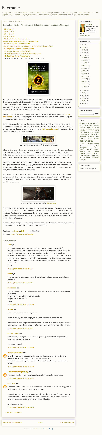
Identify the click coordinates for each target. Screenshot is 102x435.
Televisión (95, 153)
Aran (9, 245)
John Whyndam (85, 132)
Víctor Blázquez (85, 157)
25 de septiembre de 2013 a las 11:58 (20, 305)
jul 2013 (84, 71)
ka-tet (87, 134)
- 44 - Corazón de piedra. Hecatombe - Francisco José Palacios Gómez (28, 46)
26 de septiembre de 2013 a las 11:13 (20, 367)
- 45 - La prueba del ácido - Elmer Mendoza (18, 49)
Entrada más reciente (12, 423)
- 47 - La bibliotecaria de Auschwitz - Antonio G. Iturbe (22, 54)
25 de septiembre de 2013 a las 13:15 (20, 348)
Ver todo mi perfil (85, 35)
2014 (83, 52)
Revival (82, 149)
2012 (83, 90)
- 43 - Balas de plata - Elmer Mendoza (16, 44)
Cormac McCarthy (94, 125)
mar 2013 (85, 81)
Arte (87, 123)
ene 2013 (85, 87)
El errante (11, 7)
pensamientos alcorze (86, 142)
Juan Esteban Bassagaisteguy (17, 372)
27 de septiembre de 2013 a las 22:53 (20, 378)
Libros (13, 234)
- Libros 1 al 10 (8, 29)
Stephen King (85, 153)
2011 (83, 93)
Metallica (82, 139)
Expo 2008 (90, 127)
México (89, 139)
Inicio (40, 423)
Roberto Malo (85, 151)
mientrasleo (11, 288)
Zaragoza (95, 157)
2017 (83, 44)
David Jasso (83, 127)
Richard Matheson (92, 149)
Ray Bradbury (91, 146)
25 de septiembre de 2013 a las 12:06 (20, 328)
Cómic (86, 125)
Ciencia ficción (93, 123)
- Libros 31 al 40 (8, 37)
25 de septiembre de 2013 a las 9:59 (20, 283)
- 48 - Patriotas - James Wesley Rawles (16, 56)
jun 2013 (84, 73)
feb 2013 (84, 84)
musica (96, 139)
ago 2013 (85, 68)
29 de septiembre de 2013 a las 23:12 (20, 407)
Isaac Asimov (90, 130)
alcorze (10, 310)
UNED (97, 155)
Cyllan (9, 274)
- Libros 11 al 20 (8, 32)
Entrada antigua (67, 423)
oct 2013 (84, 63)
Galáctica (91, 129)
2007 (83, 103)
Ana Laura (11, 384)
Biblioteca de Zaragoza (50, 129)
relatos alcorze (94, 148)
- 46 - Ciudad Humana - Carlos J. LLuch (16, 51)
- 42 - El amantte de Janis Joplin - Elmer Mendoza (20, 41)
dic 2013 (84, 57)
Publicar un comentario (14, 412)
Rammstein (83, 146)
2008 (83, 101)
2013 (83, 55)
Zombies (30, 234)
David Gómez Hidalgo (15, 353)
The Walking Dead (87, 155)
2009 (83, 98)
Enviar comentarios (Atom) (43, 429)
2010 (83, 95)
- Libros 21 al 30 (8, 34)
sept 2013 (85, 65)
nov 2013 (85, 60)
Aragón (82, 123)
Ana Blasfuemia (12, 334)
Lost (97, 137)
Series (96, 151)
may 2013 (85, 76)
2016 (83, 47)
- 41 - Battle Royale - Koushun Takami (16, 39)
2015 (83, 50)
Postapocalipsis (21, 234)
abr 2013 (84, 79)
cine (81, 125)
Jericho (97, 130)
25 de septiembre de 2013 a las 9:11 (20, 269)
